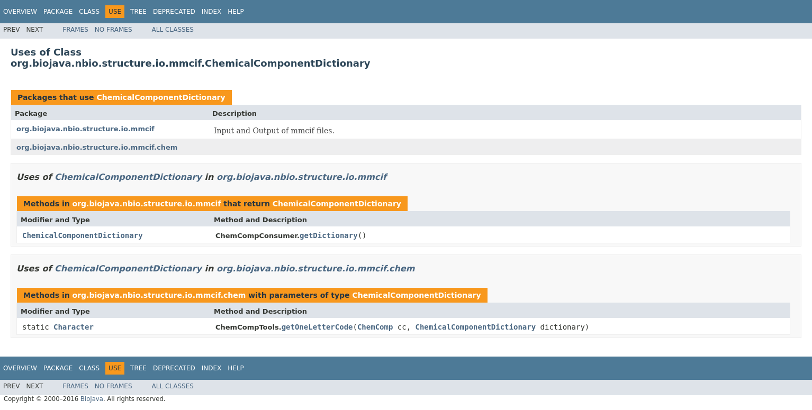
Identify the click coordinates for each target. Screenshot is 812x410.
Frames (75, 29)
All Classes (173, 29)
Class (89, 11)
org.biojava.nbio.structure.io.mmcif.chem (96, 147)
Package (58, 11)
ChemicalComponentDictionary (160, 97)
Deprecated (174, 11)
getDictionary (329, 235)
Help (236, 11)
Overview (20, 11)
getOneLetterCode (317, 327)
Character (73, 327)
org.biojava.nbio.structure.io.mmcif (85, 129)
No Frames (113, 29)
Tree (138, 11)
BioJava (91, 399)
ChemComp (375, 327)
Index (212, 11)
